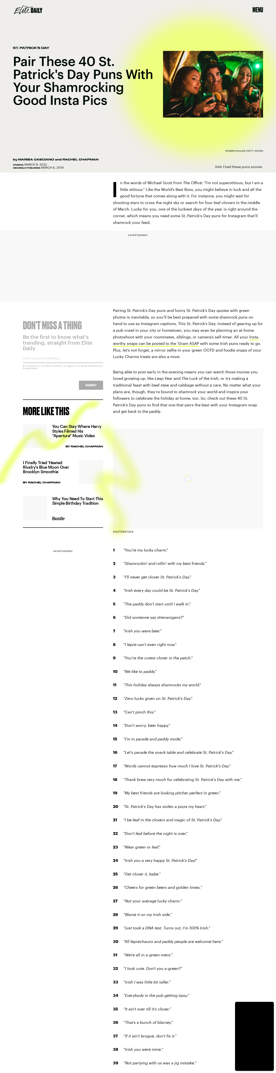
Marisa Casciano (36, 159)
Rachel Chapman (81, 159)
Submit (91, 388)
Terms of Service (89, 368)
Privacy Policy (30, 371)
